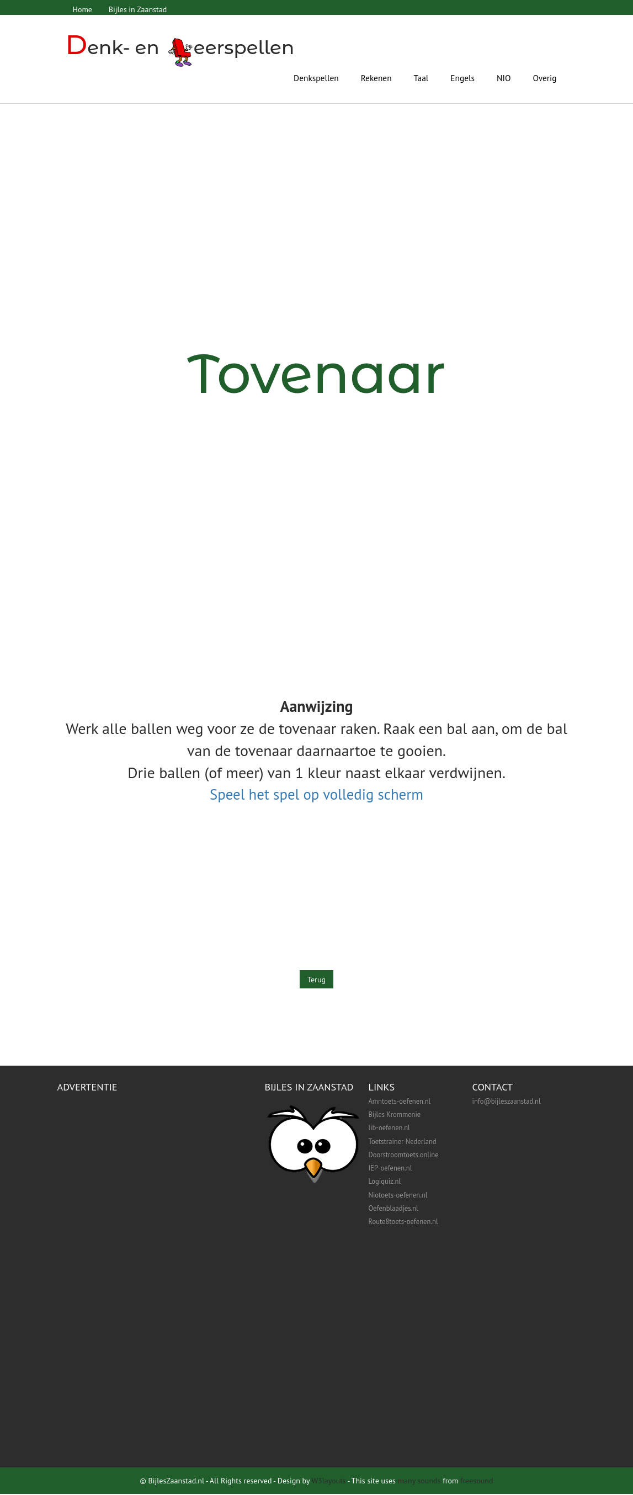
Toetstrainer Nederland (403, 1141)
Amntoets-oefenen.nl (400, 1102)
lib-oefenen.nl (389, 1128)
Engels (462, 77)
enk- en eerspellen (182, 47)
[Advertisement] (316, 256)
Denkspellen (316, 77)
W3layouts (328, 1482)
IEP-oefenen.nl (390, 1168)
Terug (316, 980)
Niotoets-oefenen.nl (398, 1195)
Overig (545, 77)
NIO (503, 77)
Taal (421, 77)
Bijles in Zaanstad (139, 9)
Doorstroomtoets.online (404, 1155)
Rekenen (376, 77)
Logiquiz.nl (385, 1182)
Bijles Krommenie (395, 1115)
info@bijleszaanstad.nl (506, 1102)
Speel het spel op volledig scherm (316, 794)
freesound (476, 1482)
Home (83, 9)
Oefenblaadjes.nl (393, 1209)
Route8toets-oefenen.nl (403, 1222)
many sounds (419, 1482)
